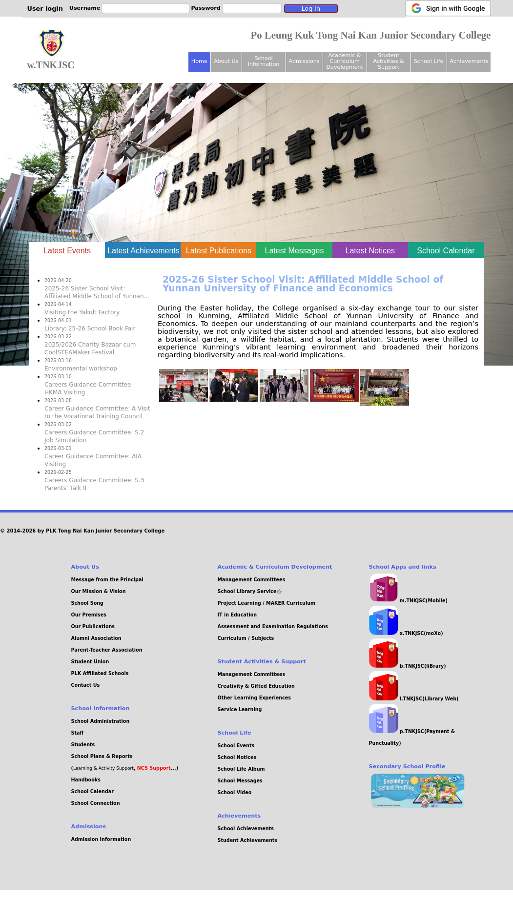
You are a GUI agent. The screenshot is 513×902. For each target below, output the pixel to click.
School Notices (237, 757)
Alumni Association (96, 638)
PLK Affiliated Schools (100, 673)
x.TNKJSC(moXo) (406, 633)
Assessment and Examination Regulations (273, 626)
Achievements (469, 61)
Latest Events (74, 249)
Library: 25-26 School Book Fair (89, 328)
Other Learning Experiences (254, 697)
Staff (77, 733)
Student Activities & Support (388, 61)
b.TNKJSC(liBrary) (407, 666)
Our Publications (93, 626)
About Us (226, 61)
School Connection (95, 803)
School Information (264, 61)
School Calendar (445, 250)
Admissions (304, 61)
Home (199, 61)
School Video (235, 792)
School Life (429, 61)
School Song (87, 603)
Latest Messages (294, 250)
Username (85, 8)
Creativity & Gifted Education (256, 686)
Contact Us (85, 685)
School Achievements (246, 828)
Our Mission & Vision (98, 591)
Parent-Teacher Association (107, 650)
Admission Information (101, 839)
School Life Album (241, 769)
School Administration (100, 721)
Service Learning (240, 709)
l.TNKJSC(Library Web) (414, 698)
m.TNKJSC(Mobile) (408, 600)
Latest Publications (218, 250)
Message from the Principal (107, 579)
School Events (236, 745)
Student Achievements (248, 840)
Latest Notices (370, 250)
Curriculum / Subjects (246, 638)
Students (83, 744)
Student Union (90, 661)
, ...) (156, 768)
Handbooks (86, 779)
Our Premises (89, 614)
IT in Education (237, 614)
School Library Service (250, 591)
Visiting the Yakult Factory (82, 312)
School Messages (240, 780)
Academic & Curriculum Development (344, 61)
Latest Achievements (143, 250)
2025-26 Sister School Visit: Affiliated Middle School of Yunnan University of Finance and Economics (303, 284)
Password (205, 8)
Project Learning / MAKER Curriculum (267, 603)
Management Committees (252, 579)
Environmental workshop (80, 368)
